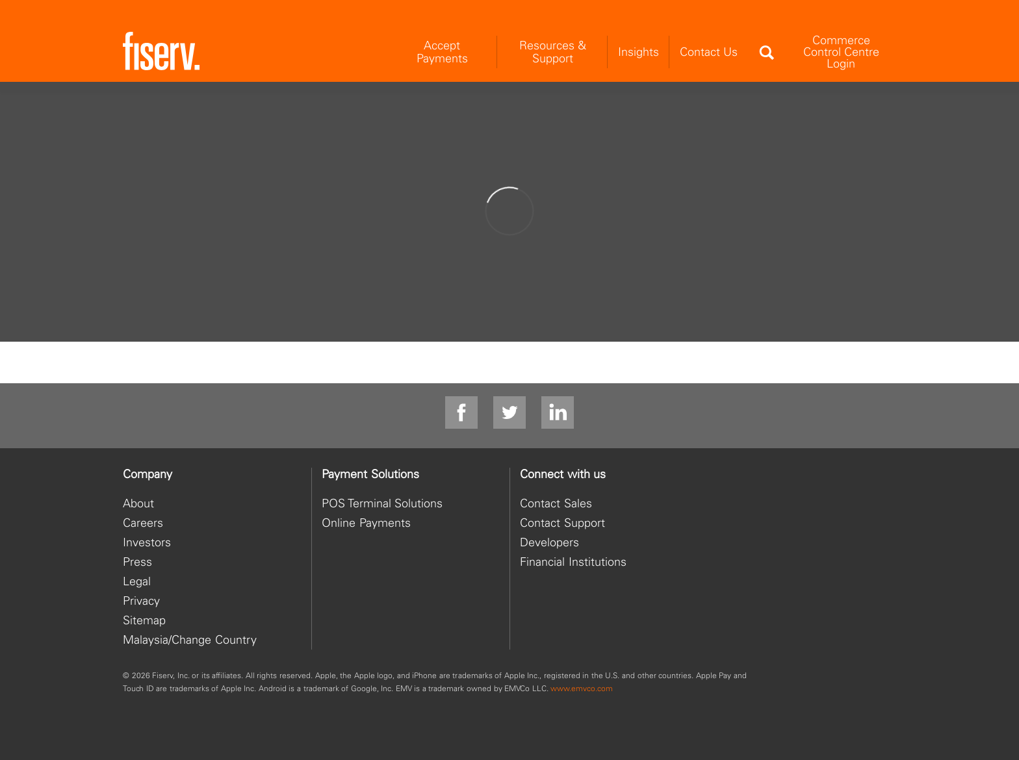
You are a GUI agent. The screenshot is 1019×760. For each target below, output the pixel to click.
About (138, 503)
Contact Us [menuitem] (709, 51)
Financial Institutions (573, 561)
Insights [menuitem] (638, 51)
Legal (137, 581)
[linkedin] (557, 413)
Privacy (141, 600)
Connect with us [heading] (563, 474)
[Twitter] (509, 413)
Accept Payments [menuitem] (442, 52)
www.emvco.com (581, 688)
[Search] (766, 53)
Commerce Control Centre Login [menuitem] (841, 51)
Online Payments (366, 522)
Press (137, 561)
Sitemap (144, 620)
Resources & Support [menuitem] (552, 52)
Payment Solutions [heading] (370, 474)
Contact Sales (556, 503)
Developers (549, 542)
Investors (147, 542)
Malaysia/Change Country (190, 639)
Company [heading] (147, 474)
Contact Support (562, 522)
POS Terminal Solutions (382, 503)
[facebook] (461, 413)
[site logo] (161, 51)
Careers (143, 522)
